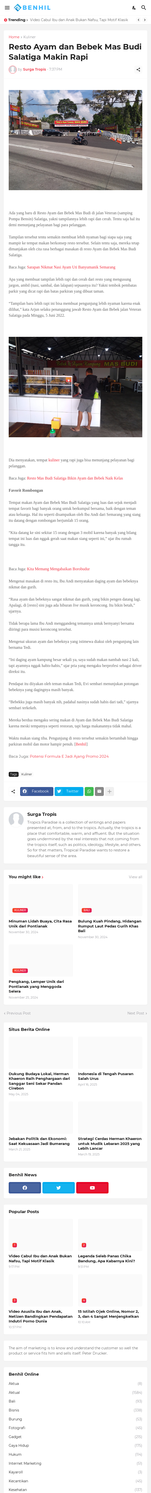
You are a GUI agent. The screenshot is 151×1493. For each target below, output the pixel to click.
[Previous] (138, 19)
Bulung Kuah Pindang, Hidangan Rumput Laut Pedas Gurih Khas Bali (109, 926)
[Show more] (109, 791)
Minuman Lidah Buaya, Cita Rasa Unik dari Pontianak (40, 923)
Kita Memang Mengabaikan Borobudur (58, 569)
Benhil (81, 744)
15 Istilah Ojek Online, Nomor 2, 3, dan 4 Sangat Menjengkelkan (108, 1314)
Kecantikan (75, 1481)
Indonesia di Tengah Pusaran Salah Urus (105, 1076)
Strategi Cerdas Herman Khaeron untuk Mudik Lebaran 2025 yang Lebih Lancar (110, 1143)
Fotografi (75, 1428)
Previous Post (19, 1013)
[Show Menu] (7, 7)
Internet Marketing (75, 1463)
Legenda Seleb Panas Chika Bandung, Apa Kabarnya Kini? (106, 1258)
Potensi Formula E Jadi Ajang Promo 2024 (69, 756)
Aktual (75, 1392)
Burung (75, 1419)
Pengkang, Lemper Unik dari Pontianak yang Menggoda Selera (36, 986)
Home (14, 37)
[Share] (138, 70)
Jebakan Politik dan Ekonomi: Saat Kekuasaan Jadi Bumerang (39, 1141)
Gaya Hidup (75, 1445)
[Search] (144, 7)
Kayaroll (75, 1472)
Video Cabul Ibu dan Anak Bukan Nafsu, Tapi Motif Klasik (79, 20)
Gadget (75, 1437)
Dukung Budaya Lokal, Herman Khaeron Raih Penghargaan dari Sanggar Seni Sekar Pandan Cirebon (39, 1081)
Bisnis (75, 1410)
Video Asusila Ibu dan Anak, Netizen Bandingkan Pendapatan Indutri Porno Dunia (41, 1316)
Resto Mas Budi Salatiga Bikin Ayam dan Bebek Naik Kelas (75, 478)
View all (135, 877)
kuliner (54, 460)
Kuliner (29, 37)
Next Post (135, 1013)
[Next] (144, 19)
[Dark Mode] (134, 7)
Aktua (75, 1383)
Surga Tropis (42, 814)
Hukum (75, 1454)
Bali (75, 1401)
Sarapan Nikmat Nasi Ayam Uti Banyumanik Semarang (71, 267)
